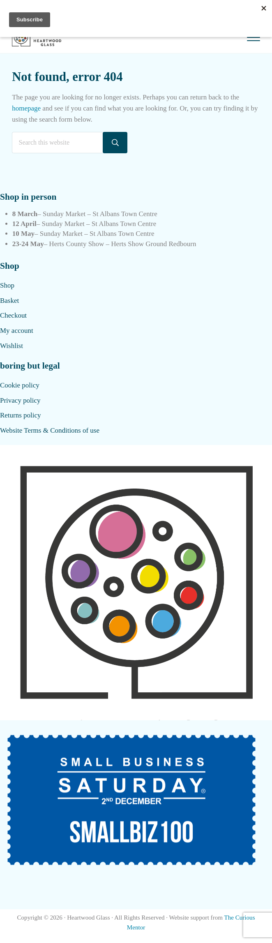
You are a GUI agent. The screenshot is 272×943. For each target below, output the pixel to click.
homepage (26, 108)
